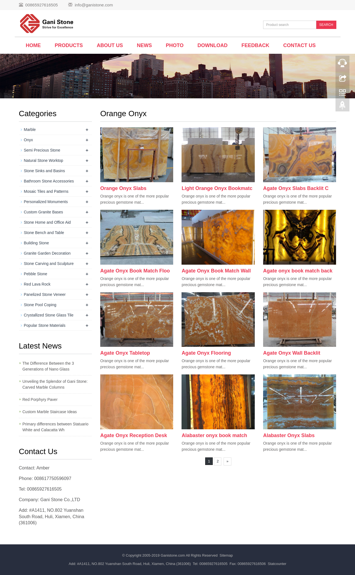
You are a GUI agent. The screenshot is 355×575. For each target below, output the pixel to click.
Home (33, 45)
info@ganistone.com (94, 5)
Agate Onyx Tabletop (125, 353)
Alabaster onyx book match (214, 435)
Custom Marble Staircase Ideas (50, 412)
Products (69, 45)
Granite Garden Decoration (47, 253)
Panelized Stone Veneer (45, 294)
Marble (30, 129)
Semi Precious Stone (42, 150)
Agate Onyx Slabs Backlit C (296, 188)
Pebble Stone (35, 274)
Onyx (28, 140)
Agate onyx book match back (297, 271)
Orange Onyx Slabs (123, 188)
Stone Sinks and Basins (44, 171)
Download (212, 45)
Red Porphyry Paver (40, 399)
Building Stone (36, 243)
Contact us (299, 45)
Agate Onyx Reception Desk (133, 435)
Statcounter (277, 564)
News (144, 45)
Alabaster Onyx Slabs (289, 435)
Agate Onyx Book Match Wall (216, 271)
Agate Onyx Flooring (206, 353)
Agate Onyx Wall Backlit (291, 353)
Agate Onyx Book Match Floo (135, 271)
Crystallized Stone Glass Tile (49, 315)
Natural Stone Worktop (43, 160)
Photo (175, 45)
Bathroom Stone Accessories (49, 181)
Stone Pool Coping (40, 305)
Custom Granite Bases (43, 212)
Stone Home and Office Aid (47, 222)
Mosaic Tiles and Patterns (46, 191)
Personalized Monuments (46, 201)
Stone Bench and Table (44, 232)
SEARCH (326, 25)
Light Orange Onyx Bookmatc (217, 188)
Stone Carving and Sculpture (49, 263)
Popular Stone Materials (44, 325)
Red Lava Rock (37, 284)
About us (110, 45)
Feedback (255, 45)
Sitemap (226, 555)
